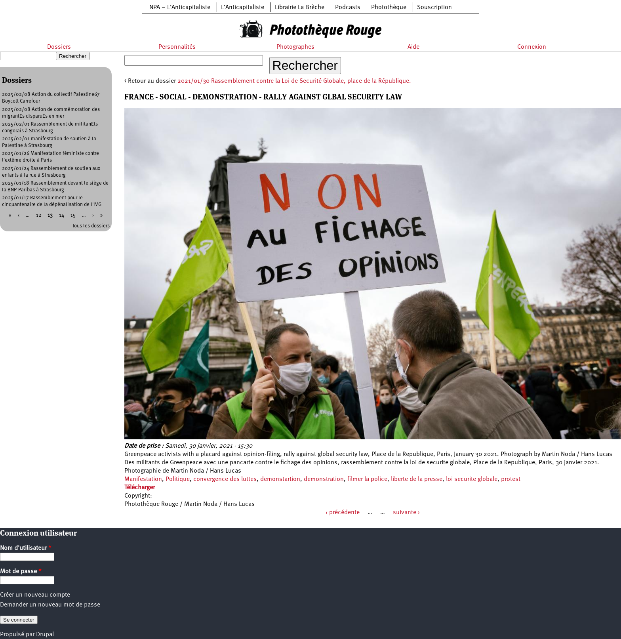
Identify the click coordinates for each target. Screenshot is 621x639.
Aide (413, 47)
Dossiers (59, 47)
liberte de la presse (416, 479)
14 (61, 215)
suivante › (406, 512)
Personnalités (177, 47)
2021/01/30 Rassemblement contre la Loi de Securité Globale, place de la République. (294, 81)
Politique (178, 479)
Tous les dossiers (91, 226)
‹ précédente (343, 512)
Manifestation (143, 479)
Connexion (531, 47)
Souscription (434, 7)
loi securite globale (471, 479)
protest (510, 479)
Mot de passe (21, 571)
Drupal (45, 634)
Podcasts (347, 7)
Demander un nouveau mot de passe (50, 605)
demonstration (324, 479)
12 (38, 215)
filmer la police (367, 479)
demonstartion (280, 479)
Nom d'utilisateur (25, 548)
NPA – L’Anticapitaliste (179, 7)
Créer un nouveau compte (35, 595)
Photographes (295, 47)
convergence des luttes (225, 479)
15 (73, 215)
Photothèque (388, 7)
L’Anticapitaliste (242, 7)
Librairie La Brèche (299, 7)
